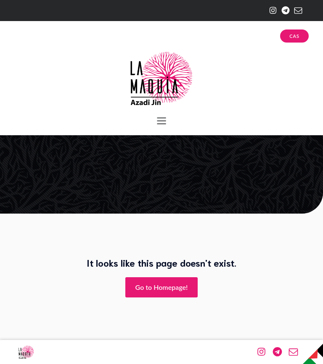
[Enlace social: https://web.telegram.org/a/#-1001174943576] (283, 10)
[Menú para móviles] (161, 120)
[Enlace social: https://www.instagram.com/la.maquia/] (271, 10)
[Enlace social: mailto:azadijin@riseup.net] (296, 10)
